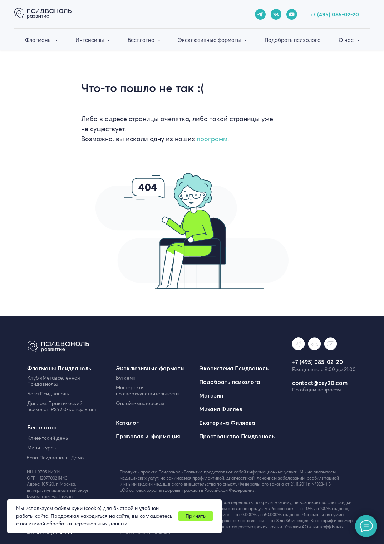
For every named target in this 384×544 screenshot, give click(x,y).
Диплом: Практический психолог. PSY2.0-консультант (62, 406)
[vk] (276, 14)
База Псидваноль (48, 393)
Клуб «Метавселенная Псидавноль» (53, 381)
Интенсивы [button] (90, 40)
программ (212, 139)
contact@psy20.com (320, 382)
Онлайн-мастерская (140, 403)
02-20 (351, 14)
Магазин (211, 395)
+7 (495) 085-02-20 (317, 361)
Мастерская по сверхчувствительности (147, 390)
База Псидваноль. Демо (55, 457)
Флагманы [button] (39, 40)
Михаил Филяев (220, 409)
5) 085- (334, 14)
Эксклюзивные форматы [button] (210, 40)
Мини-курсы (42, 447)
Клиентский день (47, 438)
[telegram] (260, 14)
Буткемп (126, 378)
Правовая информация (148, 436)
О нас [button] (347, 40)
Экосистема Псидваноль (234, 368)
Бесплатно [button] (142, 40)
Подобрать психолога (293, 40)
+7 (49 (317, 14)
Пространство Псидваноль (237, 436)
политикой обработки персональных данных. (74, 523)
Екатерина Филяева (227, 422)
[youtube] (291, 14)
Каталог (127, 422)
